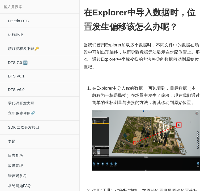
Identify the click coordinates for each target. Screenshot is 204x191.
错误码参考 (17, 175)
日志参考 (15, 155)
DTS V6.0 (16, 90)
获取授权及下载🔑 (23, 48)
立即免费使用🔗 (21, 113)
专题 (11, 141)
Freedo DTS (18, 21)
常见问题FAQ (19, 186)
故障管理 (15, 165)
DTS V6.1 (16, 76)
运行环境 (15, 34)
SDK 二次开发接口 (24, 127)
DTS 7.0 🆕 (18, 62)
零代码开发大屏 (21, 103)
